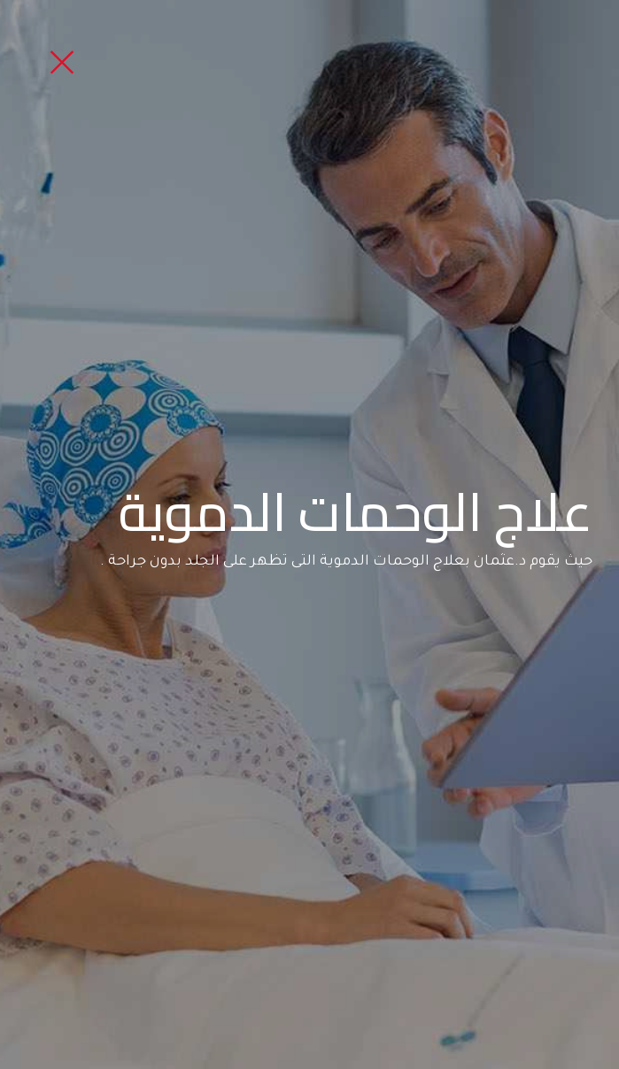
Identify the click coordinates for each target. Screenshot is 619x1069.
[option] (309, 534)
